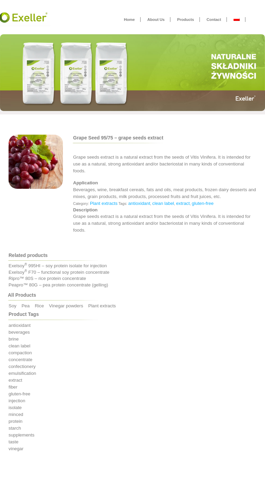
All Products (22, 295)
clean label (163, 203)
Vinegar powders (66, 305)
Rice (39, 305)
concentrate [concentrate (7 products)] (20, 359)
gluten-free (203, 203)
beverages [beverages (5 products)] (19, 332)
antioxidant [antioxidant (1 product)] (19, 325)
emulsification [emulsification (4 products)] (22, 373)
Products (185, 19)
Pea (26, 305)
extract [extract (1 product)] (15, 380)
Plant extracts (104, 203)
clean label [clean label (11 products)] (19, 345)
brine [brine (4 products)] (14, 339)
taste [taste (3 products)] (13, 441)
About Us (156, 19)
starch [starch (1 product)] (15, 428)
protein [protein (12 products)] (16, 421)
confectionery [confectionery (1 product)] (22, 366)
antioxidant (139, 203)
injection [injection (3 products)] (17, 400)
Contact (214, 19)
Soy (12, 305)
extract (183, 203)
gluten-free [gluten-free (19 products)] (19, 393)
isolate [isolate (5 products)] (15, 407)
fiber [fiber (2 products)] (13, 387)
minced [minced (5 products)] (16, 414)
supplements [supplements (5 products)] (22, 435)
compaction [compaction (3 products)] (20, 352)
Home (129, 19)
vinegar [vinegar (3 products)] (16, 448)
